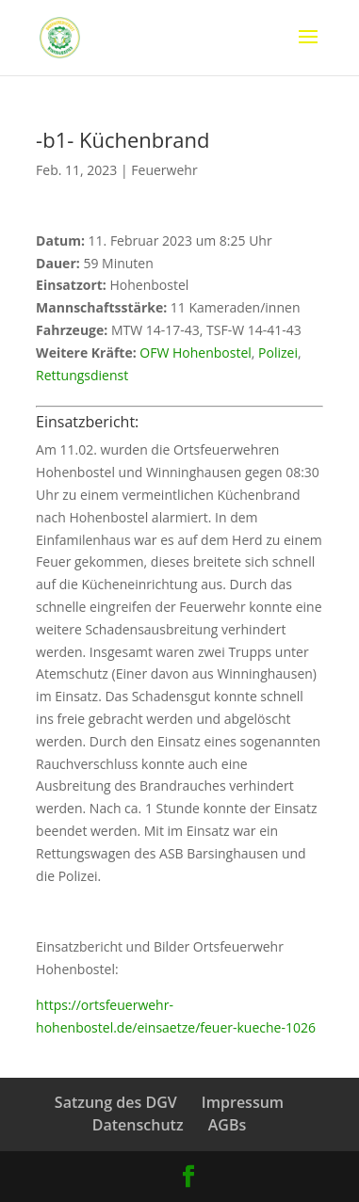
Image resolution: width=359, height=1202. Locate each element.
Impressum (243, 1102)
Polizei (278, 352)
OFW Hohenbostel (195, 352)
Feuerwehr (164, 170)
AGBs (227, 1124)
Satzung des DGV (116, 1102)
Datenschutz (138, 1124)
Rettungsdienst (82, 375)
